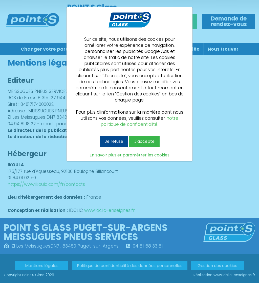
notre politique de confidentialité (139, 121)
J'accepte (144, 141)
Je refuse (114, 141)
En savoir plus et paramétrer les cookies (129, 155)
